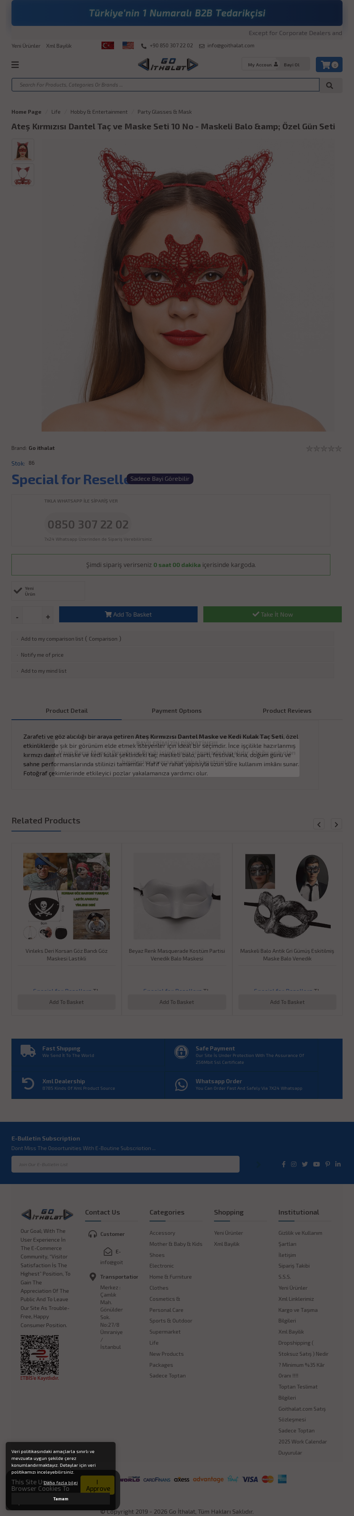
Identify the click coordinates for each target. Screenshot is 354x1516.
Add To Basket (128, 614)
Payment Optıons (177, 710)
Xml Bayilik (59, 45)
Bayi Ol (291, 64)
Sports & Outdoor (171, 1320)
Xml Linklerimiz (296, 1298)
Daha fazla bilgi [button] (61, 1482)
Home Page (26, 111)
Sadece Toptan (168, 1375)
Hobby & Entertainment (99, 111)
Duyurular (290, 1452)
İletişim (287, 1255)
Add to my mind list (44, 670)
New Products (167, 1353)
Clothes (159, 1287)
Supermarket (165, 1331)
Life (56, 111)
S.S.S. (284, 1276)
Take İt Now (273, 614)
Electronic (162, 1265)
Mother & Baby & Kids (176, 1244)
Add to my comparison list (52, 638)
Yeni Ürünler (25, 45)
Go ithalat (42, 448)
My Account (261, 64)
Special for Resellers (77, 478)
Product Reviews (287, 710)
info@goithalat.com (226, 45)
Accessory (162, 1232)
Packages (161, 1364)
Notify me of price (42, 654)
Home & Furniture (171, 1276)
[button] (336, 824)
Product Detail (67, 710)
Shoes (157, 1255)
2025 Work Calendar (302, 1441)
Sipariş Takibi (294, 1265)
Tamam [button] (60, 1498)
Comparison (103, 638)
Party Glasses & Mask (165, 111)
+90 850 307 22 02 (167, 45)
